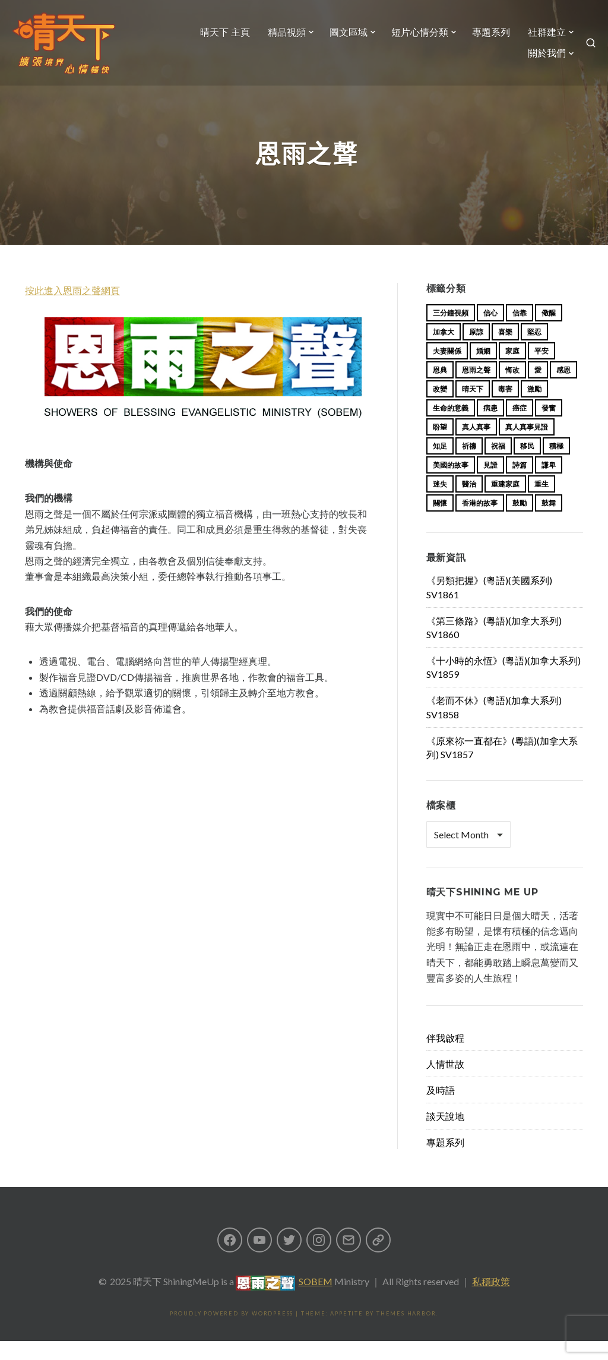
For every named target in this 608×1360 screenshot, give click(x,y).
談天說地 (445, 1135)
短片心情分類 (474, 39)
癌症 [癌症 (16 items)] (519, 426)
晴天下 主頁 (280, 39)
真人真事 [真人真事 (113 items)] (476, 445)
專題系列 (546, 39)
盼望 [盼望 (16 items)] (440, 445)
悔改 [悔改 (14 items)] (512, 388)
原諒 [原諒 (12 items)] (476, 350)
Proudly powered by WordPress (231, 1332)
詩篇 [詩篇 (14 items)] (519, 483)
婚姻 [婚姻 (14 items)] (483, 369)
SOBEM (315, 1300)
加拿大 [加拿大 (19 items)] (443, 350)
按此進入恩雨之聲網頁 (72, 309)
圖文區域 (403, 39)
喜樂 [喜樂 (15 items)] (505, 350)
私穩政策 (491, 1300)
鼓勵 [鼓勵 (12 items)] (519, 522)
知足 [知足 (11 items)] (440, 464)
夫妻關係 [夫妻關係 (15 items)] (447, 369)
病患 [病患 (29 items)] (490, 426)
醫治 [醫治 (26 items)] (469, 502)
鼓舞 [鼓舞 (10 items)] (549, 522)
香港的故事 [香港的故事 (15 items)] (480, 522)
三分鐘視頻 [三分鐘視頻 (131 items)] (450, 331)
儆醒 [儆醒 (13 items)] (549, 331)
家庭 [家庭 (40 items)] (512, 369)
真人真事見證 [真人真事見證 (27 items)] (526, 445)
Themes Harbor (406, 1332)
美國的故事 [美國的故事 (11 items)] (450, 483)
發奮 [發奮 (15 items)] (549, 426)
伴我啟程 (445, 1056)
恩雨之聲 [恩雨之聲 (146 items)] (476, 388)
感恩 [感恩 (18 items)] (563, 388)
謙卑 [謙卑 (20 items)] (549, 483)
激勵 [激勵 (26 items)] (534, 407)
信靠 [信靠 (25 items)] (519, 331)
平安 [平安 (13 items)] (541, 369)
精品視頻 (341, 39)
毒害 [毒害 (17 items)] (505, 407)
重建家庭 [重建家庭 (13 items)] (505, 502)
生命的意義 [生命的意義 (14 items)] (450, 426)
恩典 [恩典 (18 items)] (440, 388)
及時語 (440, 1109)
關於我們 (540, 61)
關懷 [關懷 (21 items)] (440, 522)
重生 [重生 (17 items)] (541, 502)
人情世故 (445, 1082)
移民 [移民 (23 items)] (527, 464)
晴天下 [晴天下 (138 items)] (472, 407)
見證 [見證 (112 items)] (490, 483)
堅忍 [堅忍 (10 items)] (534, 350)
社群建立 (478, 61)
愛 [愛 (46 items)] (538, 388)
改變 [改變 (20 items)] (440, 407)
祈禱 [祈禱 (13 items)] (469, 464)
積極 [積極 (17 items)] (556, 464)
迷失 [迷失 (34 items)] (440, 502)
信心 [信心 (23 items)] (490, 331)
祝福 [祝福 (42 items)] (498, 464)
